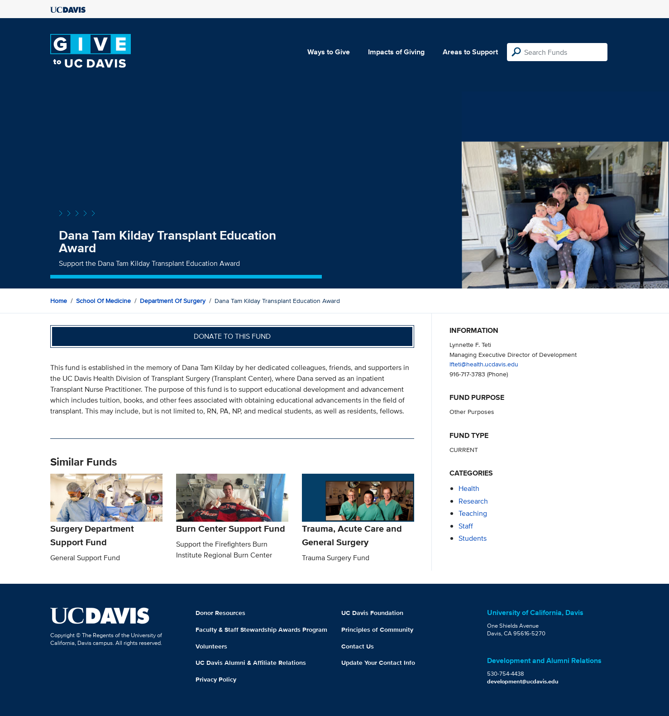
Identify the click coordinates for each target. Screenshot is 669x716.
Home (58, 300)
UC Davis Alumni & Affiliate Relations (251, 662)
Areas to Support (470, 52)
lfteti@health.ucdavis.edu (483, 364)
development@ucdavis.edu (523, 681)
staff (466, 526)
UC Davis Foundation (372, 612)
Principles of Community (377, 629)
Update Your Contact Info (378, 662)
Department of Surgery (172, 300)
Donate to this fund (232, 336)
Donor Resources (220, 612)
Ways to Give (328, 52)
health (469, 488)
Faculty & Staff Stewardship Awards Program (261, 629)
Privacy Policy (216, 679)
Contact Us (357, 646)
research (473, 501)
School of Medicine (103, 300)
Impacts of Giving (396, 52)
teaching (473, 513)
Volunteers (211, 646)
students (473, 538)
